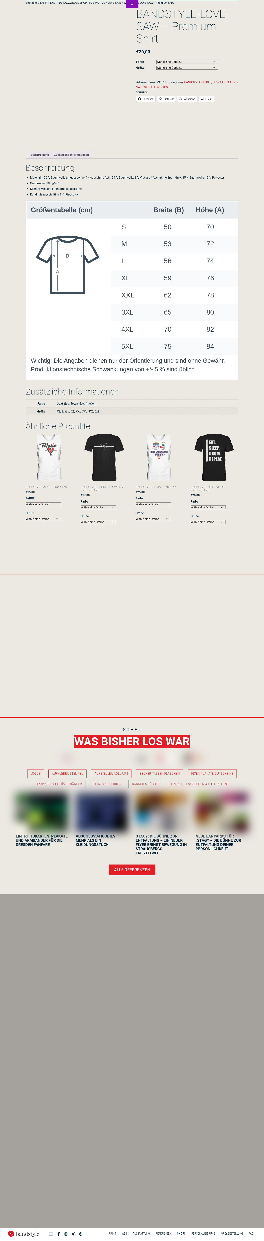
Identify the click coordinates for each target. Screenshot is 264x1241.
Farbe (140, 62)
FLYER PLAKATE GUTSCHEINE (212, 773)
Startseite (32, 2)
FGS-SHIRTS (221, 82)
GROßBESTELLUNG (232, 1233)
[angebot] (51, 1233)
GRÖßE (30, 513)
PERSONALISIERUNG (203, 1233)
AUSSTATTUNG (141, 1233)
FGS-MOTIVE (97, 2)
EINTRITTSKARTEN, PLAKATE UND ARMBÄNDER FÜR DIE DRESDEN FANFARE (42, 840)
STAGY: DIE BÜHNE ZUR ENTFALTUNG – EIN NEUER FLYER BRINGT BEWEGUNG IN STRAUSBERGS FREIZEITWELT (161, 844)
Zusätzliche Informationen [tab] (71, 155)
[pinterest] (80, 1233)
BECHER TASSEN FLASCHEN (160, 773)
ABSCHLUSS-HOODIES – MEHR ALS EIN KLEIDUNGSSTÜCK (97, 840)
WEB (124, 1233)
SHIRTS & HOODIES (107, 784)
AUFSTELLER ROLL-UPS (111, 773)
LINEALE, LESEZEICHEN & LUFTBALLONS (200, 784)
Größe (140, 67)
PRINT (112, 1233)
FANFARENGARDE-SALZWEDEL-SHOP (63, 2)
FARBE (30, 498)
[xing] (73, 1233)
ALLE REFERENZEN (132, 869)
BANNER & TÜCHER (146, 784)
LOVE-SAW (114, 2)
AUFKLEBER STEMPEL (67, 773)
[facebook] (58, 1233)
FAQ (251, 1233)
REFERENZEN (163, 1233)
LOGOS (35, 773)
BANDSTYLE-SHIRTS (197, 82)
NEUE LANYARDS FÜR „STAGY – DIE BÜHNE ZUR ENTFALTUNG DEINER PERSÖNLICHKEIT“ (218, 842)
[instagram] (66, 1233)
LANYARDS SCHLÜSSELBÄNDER (59, 784)
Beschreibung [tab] (40, 155)
